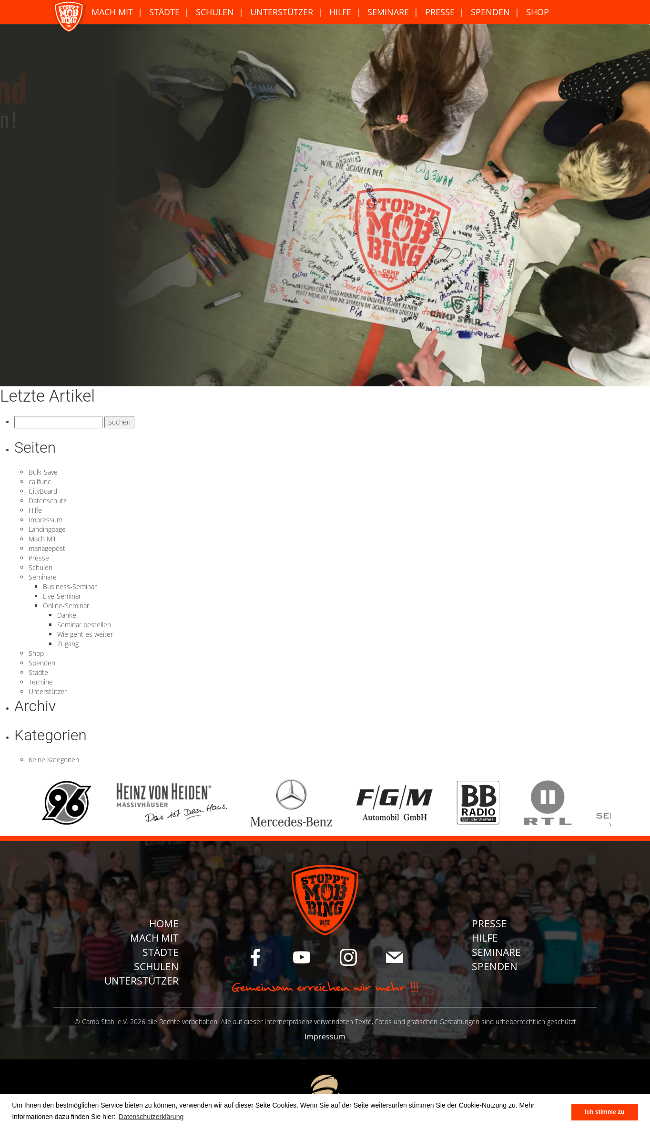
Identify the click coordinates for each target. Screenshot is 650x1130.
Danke (66, 615)
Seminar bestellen (84, 624)
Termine (41, 681)
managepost (47, 548)
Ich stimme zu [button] (604, 1112)
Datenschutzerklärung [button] (151, 1116)
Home (164, 923)
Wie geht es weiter (85, 634)
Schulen (215, 12)
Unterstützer (281, 12)
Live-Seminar (62, 596)
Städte (164, 12)
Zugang (68, 643)
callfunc (40, 481)
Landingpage (47, 529)
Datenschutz (47, 500)
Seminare (388, 12)
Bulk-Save (43, 472)
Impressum (45, 519)
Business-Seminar (70, 586)
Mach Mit (112, 12)
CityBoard (43, 491)
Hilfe (340, 12)
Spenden (490, 12)
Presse (440, 12)
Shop (537, 12)
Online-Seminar (66, 605)
